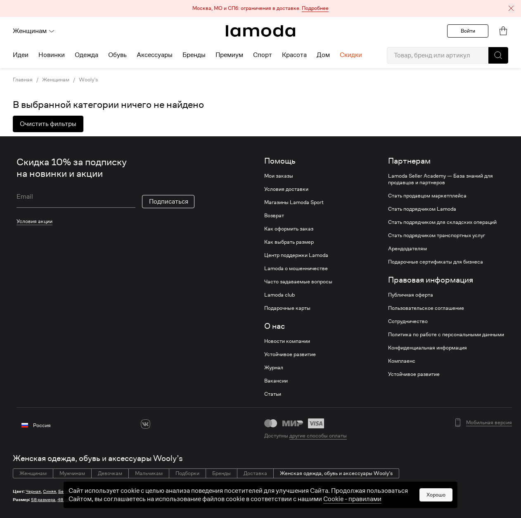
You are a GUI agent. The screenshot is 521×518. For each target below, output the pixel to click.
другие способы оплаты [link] (318, 435)
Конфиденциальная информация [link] (427, 348)
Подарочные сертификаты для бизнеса (435, 262)
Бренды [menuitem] (194, 55)
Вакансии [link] (276, 381)
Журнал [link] (273, 367)
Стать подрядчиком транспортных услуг (436, 235)
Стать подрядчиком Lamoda (422, 209)
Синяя (49, 491)
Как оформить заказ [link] (288, 229)
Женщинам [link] (55, 79)
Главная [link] (23, 79)
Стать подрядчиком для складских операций (442, 222)
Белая (64, 491)
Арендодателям (407, 248)
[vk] (145, 424)
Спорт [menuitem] (262, 55)
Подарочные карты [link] (287, 308)
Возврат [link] (274, 215)
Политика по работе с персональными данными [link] (446, 334)
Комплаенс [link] (401, 361)
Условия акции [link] (34, 221)
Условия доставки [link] (286, 189)
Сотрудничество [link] (408, 321)
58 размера (43, 500)
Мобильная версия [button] (489, 422)
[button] (260, 8)
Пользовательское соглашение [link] (426, 308)
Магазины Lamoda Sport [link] (294, 202)
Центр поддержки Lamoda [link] (296, 255)
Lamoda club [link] (279, 295)
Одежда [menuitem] (86, 55)
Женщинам (34, 31)
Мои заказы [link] (278, 176)
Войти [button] (468, 30)
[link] (260, 31)
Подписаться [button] (168, 201)
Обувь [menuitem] (117, 55)
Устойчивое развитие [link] (290, 354)
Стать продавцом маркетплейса (427, 195)
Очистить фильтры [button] (48, 124)
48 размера (69, 500)
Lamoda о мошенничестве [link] (296, 268)
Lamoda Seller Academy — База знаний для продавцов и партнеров (440, 179)
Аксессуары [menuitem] (155, 55)
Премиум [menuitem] (229, 55)
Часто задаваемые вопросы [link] (298, 281)
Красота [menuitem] (294, 55)
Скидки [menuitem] (351, 55)
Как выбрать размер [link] (289, 242)
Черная (33, 491)
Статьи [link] (272, 394)
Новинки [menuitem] (51, 55)
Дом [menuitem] (323, 55)
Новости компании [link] (287, 341)
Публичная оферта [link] (410, 295)
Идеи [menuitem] (20, 55)
